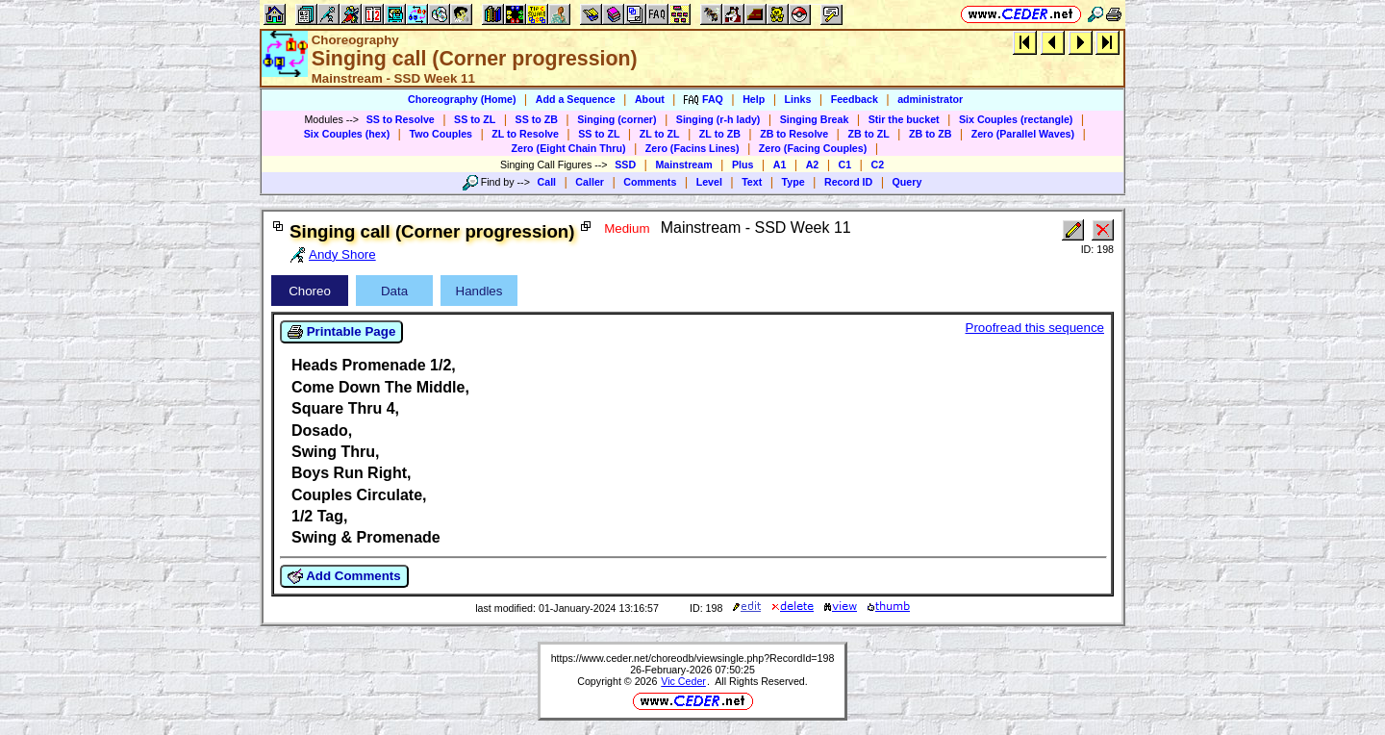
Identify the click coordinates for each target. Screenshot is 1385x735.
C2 (877, 164)
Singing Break (814, 119)
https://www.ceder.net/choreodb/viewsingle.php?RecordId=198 (693, 658)
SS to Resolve (400, 119)
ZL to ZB (720, 133)
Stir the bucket (904, 119)
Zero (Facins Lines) (692, 148)
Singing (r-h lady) (718, 119)
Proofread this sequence (1035, 327)
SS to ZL (474, 119)
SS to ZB (537, 119)
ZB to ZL (868, 133)
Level (709, 182)
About (650, 99)
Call (547, 182)
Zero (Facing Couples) (813, 148)
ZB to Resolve (794, 133)
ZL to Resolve (525, 133)
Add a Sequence (576, 99)
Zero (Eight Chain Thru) (569, 148)
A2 (812, 164)
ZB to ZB (930, 133)
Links (798, 99)
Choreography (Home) (462, 99)
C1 (845, 164)
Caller (589, 182)
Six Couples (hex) (347, 133)
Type (793, 182)
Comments (649, 182)
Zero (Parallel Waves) (1022, 133)
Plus (743, 164)
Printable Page (341, 332)
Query (907, 182)
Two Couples (440, 133)
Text (752, 182)
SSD (625, 164)
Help (754, 99)
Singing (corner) (616, 119)
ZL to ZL (660, 133)
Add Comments (344, 576)
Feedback (854, 99)
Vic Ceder (683, 681)
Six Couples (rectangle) (1015, 119)
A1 (780, 164)
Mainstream (683, 164)
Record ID (848, 182)
